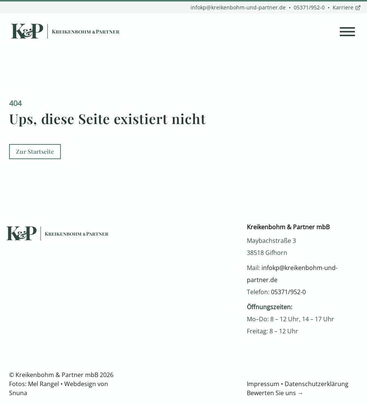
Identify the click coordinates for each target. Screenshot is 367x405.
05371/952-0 (309, 7)
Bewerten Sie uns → (275, 393)
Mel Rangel (43, 384)
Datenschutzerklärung (316, 384)
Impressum (263, 384)
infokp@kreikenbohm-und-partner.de (238, 7)
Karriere (347, 7)
